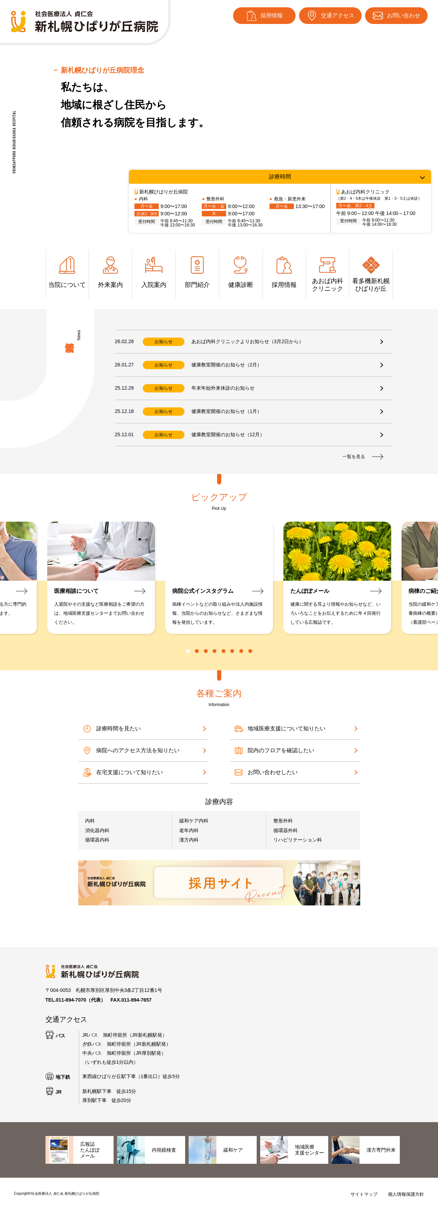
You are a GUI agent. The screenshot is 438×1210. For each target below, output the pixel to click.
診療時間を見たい (111, 728)
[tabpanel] (219, 578)
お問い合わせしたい (265, 772)
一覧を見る (362, 456)
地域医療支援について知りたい (279, 728)
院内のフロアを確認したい (273, 750)
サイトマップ (364, 1194)
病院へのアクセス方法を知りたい (131, 750)
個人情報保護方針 (406, 1194)
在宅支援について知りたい (122, 772)
